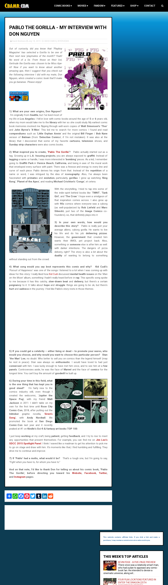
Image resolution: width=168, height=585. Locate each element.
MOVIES (82, 5)
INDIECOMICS (51, 41)
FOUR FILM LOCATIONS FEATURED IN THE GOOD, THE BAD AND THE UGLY (142, 103)
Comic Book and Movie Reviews (19, 581)
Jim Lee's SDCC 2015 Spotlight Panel (32, 465)
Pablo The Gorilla (58, 155)
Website (18, 498)
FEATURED (117, 5)
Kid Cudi (60, 284)
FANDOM (99, 5)
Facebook (30, 498)
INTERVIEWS (64, 41)
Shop (134, 5)
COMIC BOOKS (62, 5)
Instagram (57, 498)
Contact (149, 5)
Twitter (42, 498)
